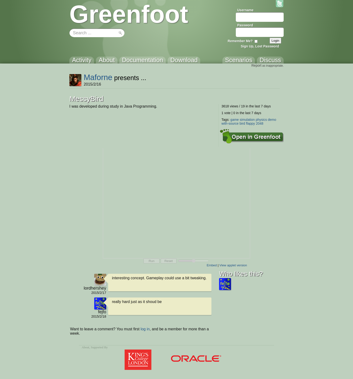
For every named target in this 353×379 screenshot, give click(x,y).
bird (242, 123)
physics (261, 120)
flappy (250, 123)
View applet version (233, 265)
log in (145, 329)
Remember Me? (240, 41)
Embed (212, 265)
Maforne (98, 77)
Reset (168, 261)
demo (272, 120)
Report (256, 65)
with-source (230, 123)
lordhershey (95, 288)
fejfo (102, 311)
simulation (247, 120)
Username (245, 10)
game (234, 120)
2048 (259, 123)
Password (245, 25)
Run (151, 261)
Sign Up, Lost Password (260, 46)
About (85, 347)
